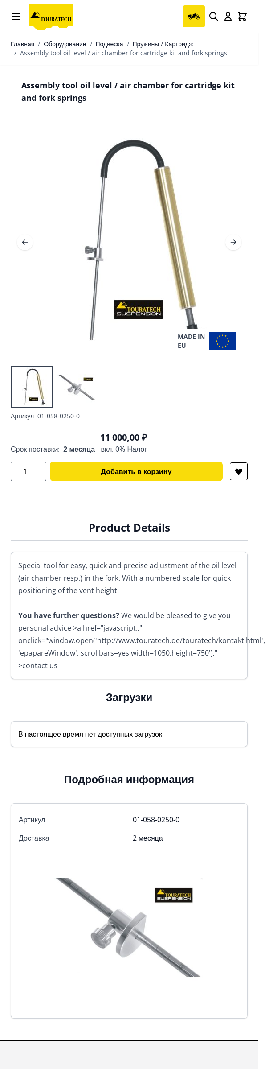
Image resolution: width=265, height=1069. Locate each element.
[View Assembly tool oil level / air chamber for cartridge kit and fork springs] (32, 387)
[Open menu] (16, 16)
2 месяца (79, 449)
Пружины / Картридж (163, 44)
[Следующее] (233, 242)
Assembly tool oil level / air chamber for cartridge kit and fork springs (123, 53)
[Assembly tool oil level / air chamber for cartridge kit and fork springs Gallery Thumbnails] (54, 387)
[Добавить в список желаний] (239, 471)
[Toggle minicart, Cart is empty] (242, 16)
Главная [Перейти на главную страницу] (22, 44)
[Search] (213, 16)
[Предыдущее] (25, 242)
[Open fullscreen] (129, 242)
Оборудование (65, 44)
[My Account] (228, 16)
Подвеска (109, 44)
